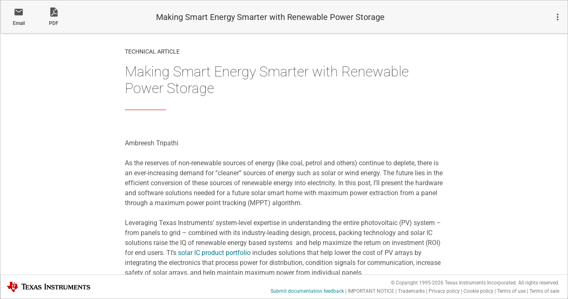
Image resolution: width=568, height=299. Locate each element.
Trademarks (411, 291)
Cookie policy (478, 291)
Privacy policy (444, 291)
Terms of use (511, 291)
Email (19, 23)
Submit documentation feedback (307, 291)
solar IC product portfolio (214, 253)
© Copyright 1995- (417, 283)
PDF (54, 23)
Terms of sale (544, 291)
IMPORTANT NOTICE (371, 291)
